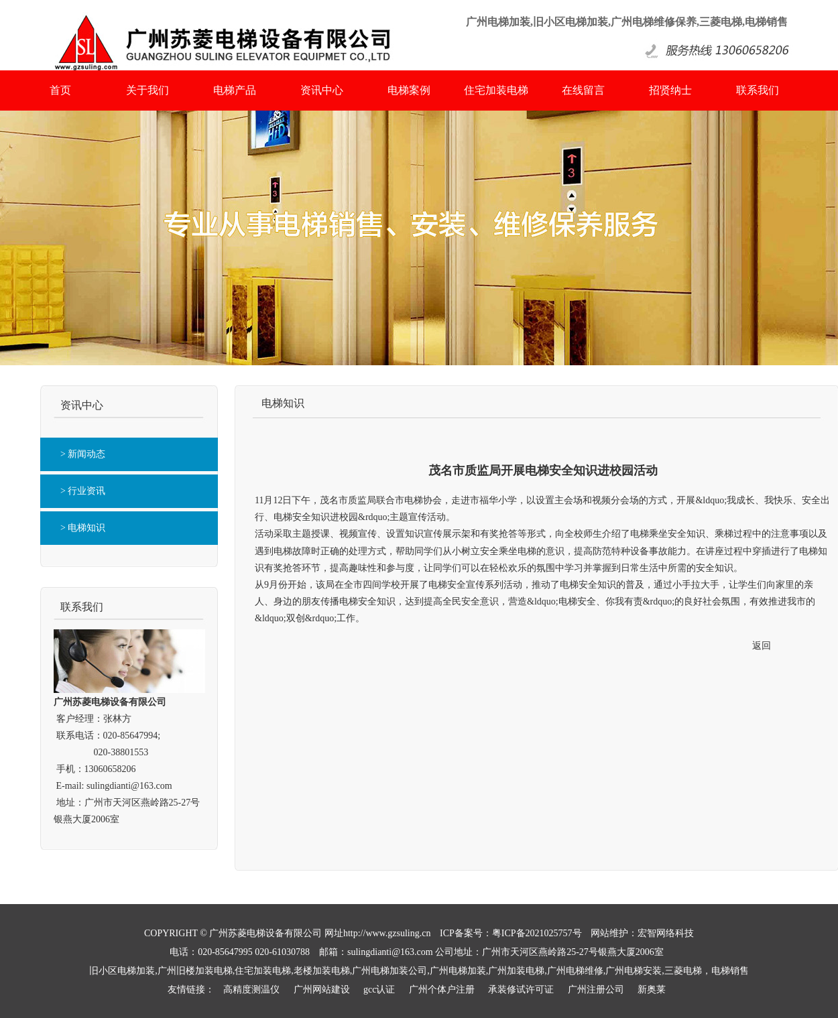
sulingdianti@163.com (129, 786)
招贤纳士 (670, 90)
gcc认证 (379, 989)
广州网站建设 (322, 989)
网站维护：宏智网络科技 (642, 933)
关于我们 (147, 90)
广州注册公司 (596, 989)
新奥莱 (652, 989)
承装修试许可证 (521, 989)
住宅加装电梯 (496, 90)
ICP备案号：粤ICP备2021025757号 (511, 933)
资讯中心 (321, 90)
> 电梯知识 (82, 528)
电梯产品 (234, 90)
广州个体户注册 (442, 989)
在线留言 (583, 90)
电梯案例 (408, 90)
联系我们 (757, 90)
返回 (761, 646)
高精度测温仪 (251, 989)
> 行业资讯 (82, 491)
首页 (60, 90)
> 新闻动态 (82, 454)
